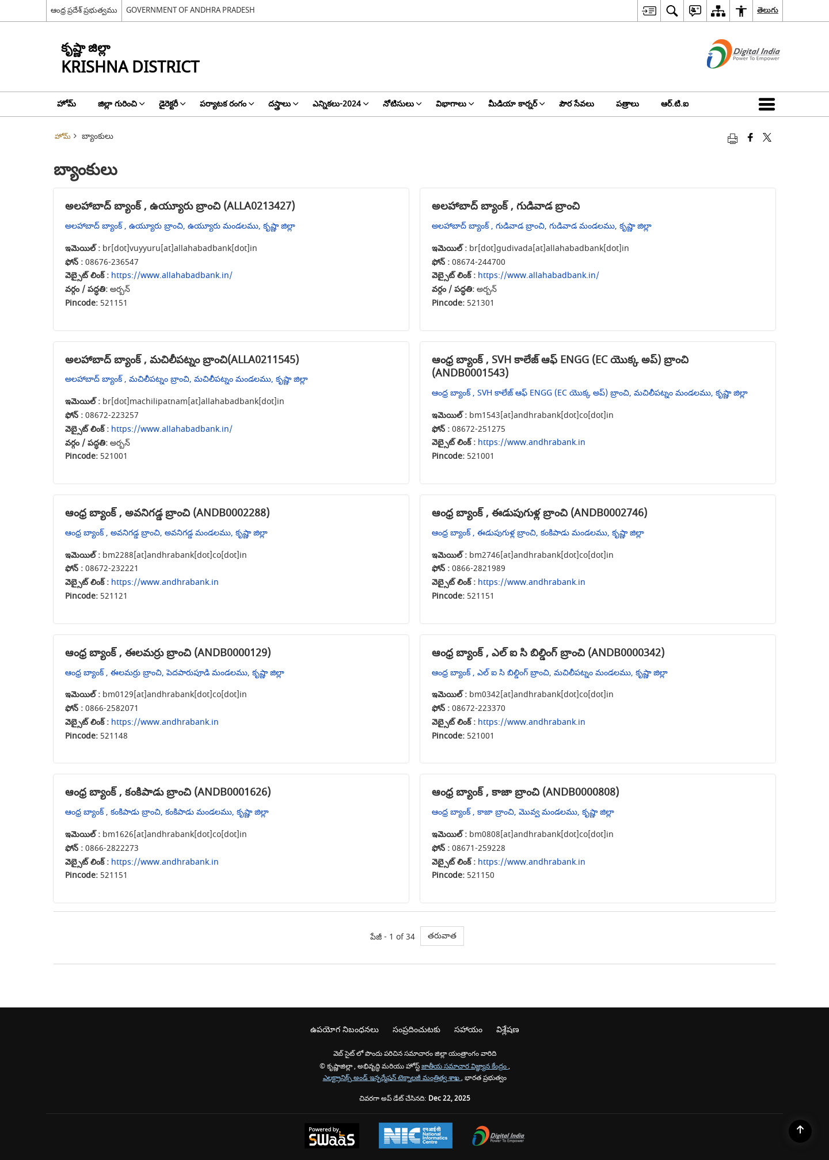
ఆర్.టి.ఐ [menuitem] (675, 104)
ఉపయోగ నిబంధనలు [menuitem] (344, 1030)
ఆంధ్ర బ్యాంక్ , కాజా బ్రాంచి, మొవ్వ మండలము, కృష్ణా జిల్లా (523, 812)
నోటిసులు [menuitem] (402, 104)
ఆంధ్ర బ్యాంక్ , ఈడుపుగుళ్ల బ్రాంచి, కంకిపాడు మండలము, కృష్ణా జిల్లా (538, 533)
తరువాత (442, 936)
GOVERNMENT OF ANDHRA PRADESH (190, 10)
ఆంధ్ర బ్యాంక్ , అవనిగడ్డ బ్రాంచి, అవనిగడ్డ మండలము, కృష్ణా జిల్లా (166, 533)
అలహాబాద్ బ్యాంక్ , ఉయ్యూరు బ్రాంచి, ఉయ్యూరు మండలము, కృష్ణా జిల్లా (180, 226)
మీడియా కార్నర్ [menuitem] (516, 104)
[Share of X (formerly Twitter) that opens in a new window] (767, 138)
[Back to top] (800, 1131)
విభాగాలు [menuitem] (455, 104)
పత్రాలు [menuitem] (627, 104)
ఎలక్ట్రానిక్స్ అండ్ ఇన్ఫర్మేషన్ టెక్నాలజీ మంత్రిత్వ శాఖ (392, 1078)
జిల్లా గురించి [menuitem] (121, 104)
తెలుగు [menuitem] (767, 10)
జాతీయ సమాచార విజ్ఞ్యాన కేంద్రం (464, 1066)
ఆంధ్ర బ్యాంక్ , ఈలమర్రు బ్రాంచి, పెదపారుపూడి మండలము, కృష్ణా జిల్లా (174, 673)
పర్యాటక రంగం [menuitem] (227, 104)
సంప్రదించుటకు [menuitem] (416, 1030)
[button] (769, 104)
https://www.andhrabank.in (531, 442)
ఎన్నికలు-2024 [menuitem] (341, 104)
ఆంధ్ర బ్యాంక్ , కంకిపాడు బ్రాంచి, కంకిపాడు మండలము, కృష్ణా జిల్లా (167, 812)
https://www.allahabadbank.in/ (172, 275)
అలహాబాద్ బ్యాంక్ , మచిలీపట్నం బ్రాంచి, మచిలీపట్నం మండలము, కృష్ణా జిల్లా (186, 379)
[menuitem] (648, 10)
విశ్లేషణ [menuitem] (507, 1030)
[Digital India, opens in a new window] (498, 1137)
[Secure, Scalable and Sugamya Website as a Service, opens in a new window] (332, 1137)
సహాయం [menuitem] (468, 1030)
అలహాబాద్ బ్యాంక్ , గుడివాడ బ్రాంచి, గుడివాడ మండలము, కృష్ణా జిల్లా (542, 226)
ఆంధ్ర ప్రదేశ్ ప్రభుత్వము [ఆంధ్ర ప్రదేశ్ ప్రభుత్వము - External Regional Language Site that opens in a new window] (84, 10)
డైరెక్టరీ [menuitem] (172, 104)
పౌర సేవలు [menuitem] (576, 104)
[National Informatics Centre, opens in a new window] (415, 1137)
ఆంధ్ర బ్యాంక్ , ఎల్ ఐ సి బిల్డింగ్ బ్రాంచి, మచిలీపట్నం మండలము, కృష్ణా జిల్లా (550, 673)
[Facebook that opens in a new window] (750, 138)
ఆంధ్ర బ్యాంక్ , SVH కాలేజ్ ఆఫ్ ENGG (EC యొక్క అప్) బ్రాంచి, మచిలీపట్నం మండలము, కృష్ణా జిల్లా (590, 393)
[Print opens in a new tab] (732, 138)
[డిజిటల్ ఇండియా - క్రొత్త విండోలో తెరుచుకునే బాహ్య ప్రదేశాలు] (729, 79)
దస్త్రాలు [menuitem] (283, 104)
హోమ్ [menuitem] (66, 104)
